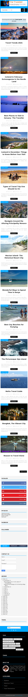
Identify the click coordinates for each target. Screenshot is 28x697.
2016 (4, 606)
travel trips (4, 167)
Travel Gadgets (7, 639)
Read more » (14, 52)
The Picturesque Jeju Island (14, 359)
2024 (4, 579)
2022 (4, 597)
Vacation (6, 680)
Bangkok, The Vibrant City (14, 423)
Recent (5, 545)
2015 (4, 607)
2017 (4, 604)
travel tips (4, 96)
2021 (4, 599)
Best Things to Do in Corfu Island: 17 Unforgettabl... (12, 582)
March (5, 592)
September (7, 586)
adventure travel (8, 641)
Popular (14, 545)
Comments (22, 545)
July (5, 588)
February (6, 593)
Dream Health (5, 515)
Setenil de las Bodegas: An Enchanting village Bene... (14, 585)
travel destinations (9, 648)
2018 (4, 603)
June (5, 589)
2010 (4, 614)
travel (5, 645)
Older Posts (23, 471)
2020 (4, 600)
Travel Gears (18, 639)
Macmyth (4, 517)
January (6, 595)
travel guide (4, 23)
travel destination (14, 645)
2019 (4, 602)
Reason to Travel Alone (14, 456)
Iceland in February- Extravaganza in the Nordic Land (14, 79)
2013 (4, 610)
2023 (4, 596)
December (7, 580)
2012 (4, 611)
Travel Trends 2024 (14, 43)
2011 (4, 612)
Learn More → (6, 672)
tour (17, 643)
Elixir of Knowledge (6, 514)
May (5, 591)
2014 (4, 608)
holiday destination (9, 643)
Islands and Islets (6, 513)
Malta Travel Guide (14, 391)
